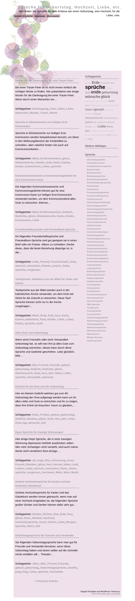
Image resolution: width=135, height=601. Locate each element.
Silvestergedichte (95, 298)
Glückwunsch (24, 373)
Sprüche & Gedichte (23, 16)
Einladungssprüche (96, 176)
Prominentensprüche (97, 294)
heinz (27, 517)
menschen (21, 112)
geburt (65, 364)
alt (34, 460)
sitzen (72, 468)
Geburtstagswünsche (97, 219)
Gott (49, 162)
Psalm (19, 323)
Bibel (35, 158)
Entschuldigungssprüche (99, 183)
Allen (35, 563)
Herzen (57, 464)
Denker (36, 514)
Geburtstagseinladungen (98, 202)
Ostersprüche (93, 288)
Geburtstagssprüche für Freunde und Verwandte (44, 535)
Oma (18, 422)
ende (35, 261)
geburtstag (22, 368)
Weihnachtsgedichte (96, 327)
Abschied (109, 110)
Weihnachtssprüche (96, 331)
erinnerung (58, 460)
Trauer (44, 112)
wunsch (98, 101)
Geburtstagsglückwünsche (99, 209)
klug (25, 571)
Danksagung (40, 108)
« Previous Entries (46, 580)
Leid (75, 464)
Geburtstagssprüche (53, 567)
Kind (43, 319)
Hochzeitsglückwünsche (98, 239)
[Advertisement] (67, 44)
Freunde (54, 364)
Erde (43, 315)
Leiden (19, 468)
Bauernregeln (93, 169)
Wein (59, 472)
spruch (98, 109)
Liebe (69, 108)
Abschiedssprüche (96, 163)
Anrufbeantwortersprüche (99, 166)
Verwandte (33, 377)
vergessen (33, 269)
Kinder (19, 166)
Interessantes (53, 16)
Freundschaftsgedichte (98, 192)
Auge (40, 460)
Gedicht (67, 211)
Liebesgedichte (94, 265)
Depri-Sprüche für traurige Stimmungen (39, 432)
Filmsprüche (93, 186)
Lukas (69, 319)
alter (43, 563)
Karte (56, 162)
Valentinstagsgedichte (97, 318)
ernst (70, 460)
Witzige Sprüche (94, 337)
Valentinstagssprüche (97, 321)
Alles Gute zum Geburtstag (31, 332)
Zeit (43, 422)
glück (65, 158)
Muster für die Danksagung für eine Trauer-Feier (44, 80)
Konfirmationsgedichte (98, 258)
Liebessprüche (94, 268)
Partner (46, 265)
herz (57, 315)
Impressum (40, 16)
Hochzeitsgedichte (96, 235)
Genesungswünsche (96, 222)
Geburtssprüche (94, 199)
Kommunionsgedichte (97, 252)
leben (61, 108)
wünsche (47, 377)
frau (69, 514)
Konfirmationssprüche (97, 261)
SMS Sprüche (93, 304)
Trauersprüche (94, 314)
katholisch (31, 319)
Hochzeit (48, 517)
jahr (51, 373)
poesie (56, 265)
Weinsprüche (93, 334)
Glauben (32, 418)
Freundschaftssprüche (97, 196)
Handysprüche (94, 229)
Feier (53, 108)
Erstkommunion (50, 158)
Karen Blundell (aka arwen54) (106, 594)
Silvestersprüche (95, 301)
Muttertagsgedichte (96, 271)
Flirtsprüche (92, 189)
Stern (30, 526)
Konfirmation (109, 131)
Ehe (34, 364)
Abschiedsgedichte (96, 160)
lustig (105, 101)
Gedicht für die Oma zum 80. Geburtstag (39, 386)
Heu (57, 418)
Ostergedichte (93, 285)
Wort (66, 472)
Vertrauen (48, 472)
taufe (40, 323)
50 (86, 139)
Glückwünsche (24, 162)
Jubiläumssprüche (96, 245)
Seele (65, 265)
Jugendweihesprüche (97, 248)
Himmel (37, 517)
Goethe (40, 162)
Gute (37, 373)
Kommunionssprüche (97, 255)
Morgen (71, 521)
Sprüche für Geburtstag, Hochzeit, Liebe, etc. (69, 7)
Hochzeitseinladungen (97, 232)
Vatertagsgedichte (95, 324)
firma (87, 135)
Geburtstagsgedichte (97, 206)
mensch (20, 265)
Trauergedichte (94, 311)
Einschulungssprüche (97, 179)
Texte (112, 105)
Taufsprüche (93, 308)
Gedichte (21, 215)
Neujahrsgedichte (95, 278)
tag (25, 422)
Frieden (44, 414)
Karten (66, 162)
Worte (53, 112)
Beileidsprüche (94, 173)
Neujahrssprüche (95, 281)
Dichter (47, 514)
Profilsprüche (93, 291)
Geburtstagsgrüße (95, 212)
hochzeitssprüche (26, 521)
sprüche (56, 166)
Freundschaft (59, 261)
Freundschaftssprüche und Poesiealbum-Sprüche (45, 229)
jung (18, 571)
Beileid (114, 135)
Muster (34, 112)
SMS (90, 139)
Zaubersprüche (94, 341)
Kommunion (33, 166)
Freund (44, 261)
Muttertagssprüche (96, 275)
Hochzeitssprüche (95, 242)
